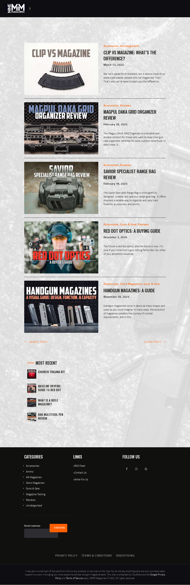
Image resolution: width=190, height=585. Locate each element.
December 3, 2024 (116, 237)
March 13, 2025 (114, 65)
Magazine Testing (35, 494)
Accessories (111, 46)
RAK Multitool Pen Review (50, 416)
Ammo (29, 471)
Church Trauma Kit (51, 372)
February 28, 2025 (116, 124)
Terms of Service (74, 578)
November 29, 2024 (117, 297)
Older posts (152, 342)
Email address (32, 525)
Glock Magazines (131, 284)
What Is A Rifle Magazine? (48, 402)
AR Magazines (34, 477)
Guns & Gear (128, 224)
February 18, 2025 (116, 183)
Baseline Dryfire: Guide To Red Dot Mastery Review (49, 390)
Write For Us (81, 479)
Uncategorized (129, 46)
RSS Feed (79, 466)
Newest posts (38, 342)
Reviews (125, 105)
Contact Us (80, 472)
